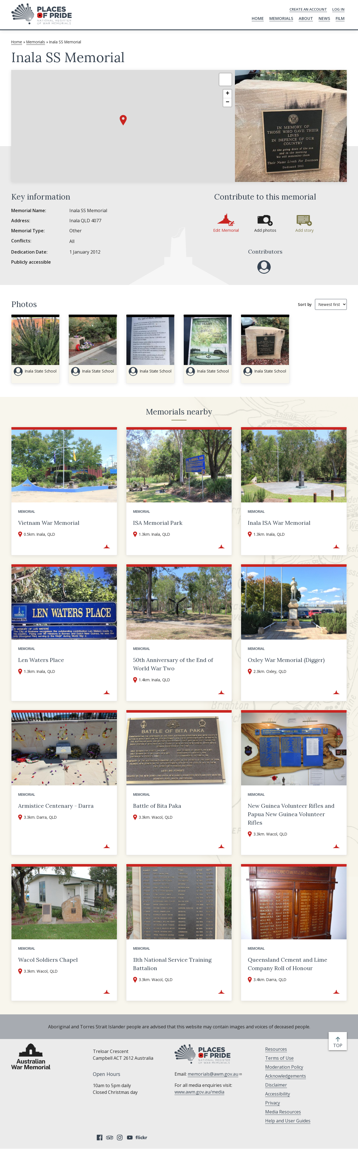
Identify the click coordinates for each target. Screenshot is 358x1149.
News (324, 18)
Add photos (265, 230)
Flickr (142, 1137)
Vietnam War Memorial (48, 522)
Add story (304, 230)
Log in (338, 9)
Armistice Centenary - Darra (56, 805)
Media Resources (283, 1112)
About (306, 18)
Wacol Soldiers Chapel (48, 959)
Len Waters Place (41, 659)
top (339, 1045)
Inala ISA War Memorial (279, 522)
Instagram (119, 1137)
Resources (276, 1049)
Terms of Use (279, 1058)
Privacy (272, 1103)
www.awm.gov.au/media (199, 1092)
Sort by (305, 304)
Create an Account (308, 9)
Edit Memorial (226, 230)
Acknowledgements (285, 1076)
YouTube (129, 1137)
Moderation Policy (284, 1067)
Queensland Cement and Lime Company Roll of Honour (287, 964)
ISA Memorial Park (157, 522)
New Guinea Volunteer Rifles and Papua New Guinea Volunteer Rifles (291, 814)
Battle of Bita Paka (157, 805)
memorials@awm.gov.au (215, 1074)
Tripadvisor (109, 1137)
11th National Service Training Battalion (172, 964)
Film (340, 18)
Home (258, 18)
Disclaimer (276, 1085)
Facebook (99, 1137)
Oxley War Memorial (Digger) (286, 659)
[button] (123, 120)
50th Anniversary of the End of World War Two (173, 664)
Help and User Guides (287, 1121)
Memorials (281, 18)
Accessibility (277, 1094)
